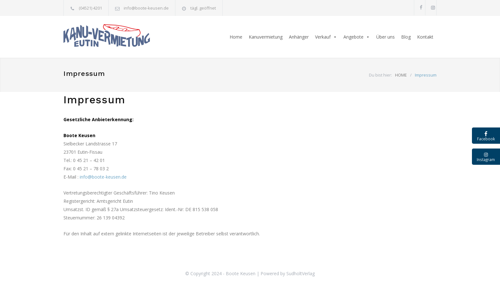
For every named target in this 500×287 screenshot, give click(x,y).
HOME (401, 75)
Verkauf (326, 37)
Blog (406, 37)
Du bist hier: (380, 75)
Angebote (356, 37)
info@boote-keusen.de (146, 8)
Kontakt (425, 37)
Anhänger (299, 37)
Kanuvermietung (266, 37)
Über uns (385, 37)
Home (236, 37)
